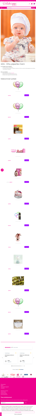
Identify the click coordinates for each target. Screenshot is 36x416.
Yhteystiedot (3, 384)
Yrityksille (3, 388)
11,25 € (9, 225)
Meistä (2, 385)
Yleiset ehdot (3, 392)
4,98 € (9, 182)
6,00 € (9, 117)
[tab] (11, 366)
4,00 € (9, 95)
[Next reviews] (34, 357)
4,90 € (9, 160)
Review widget (15, 369)
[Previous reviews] (2, 357)
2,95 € (9, 203)
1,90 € (9, 290)
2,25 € (9, 138)
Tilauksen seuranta (4, 390)
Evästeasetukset (4, 393)
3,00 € (9, 312)
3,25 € (9, 333)
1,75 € (9, 247)
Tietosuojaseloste (4, 394)
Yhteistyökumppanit (5, 386)
